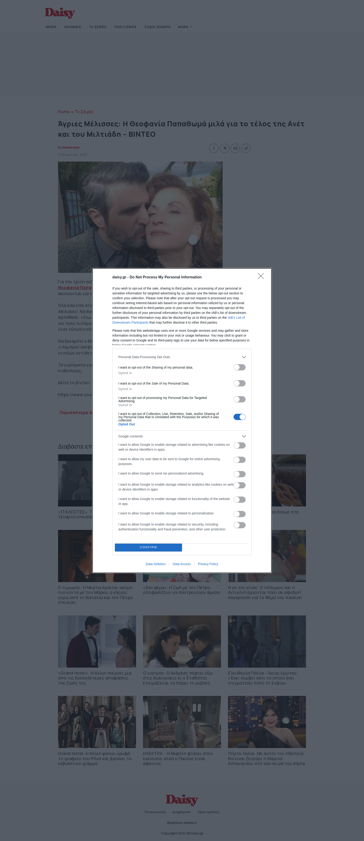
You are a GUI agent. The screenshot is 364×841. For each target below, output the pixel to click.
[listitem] (182, 357)
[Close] (262, 277)
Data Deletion (156, 564)
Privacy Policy (208, 564)
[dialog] (182, 420)
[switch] (240, 367)
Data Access (182, 564)
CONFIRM (148, 547)
